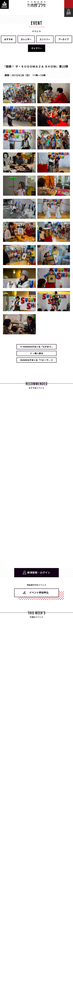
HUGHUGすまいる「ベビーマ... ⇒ (36, 360)
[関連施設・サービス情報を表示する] (4, 4)
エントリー (45, 39)
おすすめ (8, 39)
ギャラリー (36, 48)
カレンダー (26, 39)
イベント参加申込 (39, 592)
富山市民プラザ (37, 4)
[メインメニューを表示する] (68, 4)
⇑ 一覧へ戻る (36, 353)
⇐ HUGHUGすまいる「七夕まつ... (36, 346)
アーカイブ (63, 39)
